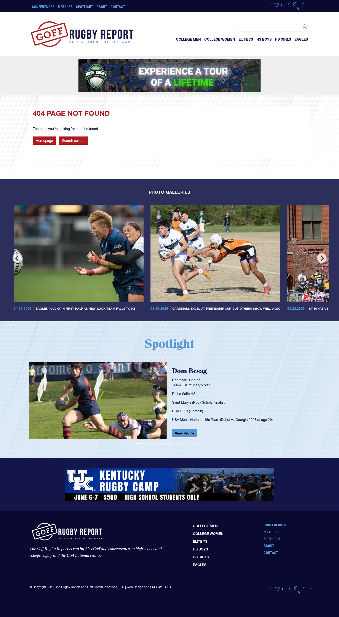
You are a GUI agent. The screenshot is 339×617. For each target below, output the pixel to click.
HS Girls (283, 39)
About (102, 7)
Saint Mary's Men (197, 385)
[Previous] (17, 258)
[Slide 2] (146, 443)
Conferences (43, 7)
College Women (219, 39)
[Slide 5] (169, 443)
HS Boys (264, 39)
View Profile (184, 433)
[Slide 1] (138, 443)
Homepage (44, 140)
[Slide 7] (185, 443)
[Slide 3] (154, 443)
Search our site (73, 140)
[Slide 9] (200, 443)
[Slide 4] (161, 443)
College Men (188, 39)
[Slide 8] (193, 443)
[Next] (321, 258)
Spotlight (84, 7)
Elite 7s (245, 39)
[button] (50, 402)
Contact (118, 7)
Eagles (301, 39)
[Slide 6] (177, 443)
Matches (65, 7)
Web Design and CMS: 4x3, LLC (149, 587)
